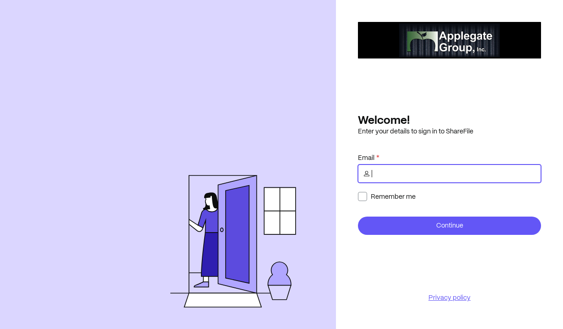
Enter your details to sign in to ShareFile (415, 131)
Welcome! (384, 119)
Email (366, 157)
